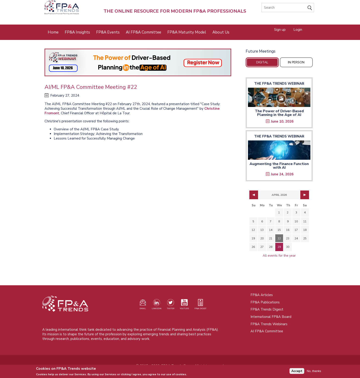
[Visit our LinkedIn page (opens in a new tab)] (156, 305)
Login (297, 29)
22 (279, 238)
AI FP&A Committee (143, 32)
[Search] (288, 7)
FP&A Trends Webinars (268, 324)
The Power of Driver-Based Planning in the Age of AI (279, 113)
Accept (296, 372)
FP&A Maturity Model (186, 32)
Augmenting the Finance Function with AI (279, 165)
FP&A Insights (77, 32)
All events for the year (279, 255)
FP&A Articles (261, 295)
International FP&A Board (270, 316)
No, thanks (314, 371)
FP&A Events (108, 32)
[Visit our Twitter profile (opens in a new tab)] (170, 305)
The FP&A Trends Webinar (279, 83)
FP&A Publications (265, 302)
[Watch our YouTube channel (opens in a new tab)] (184, 305)
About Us (220, 32)
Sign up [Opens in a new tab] (280, 29)
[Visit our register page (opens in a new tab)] (142, 305)
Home (53, 32)
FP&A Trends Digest (266, 309)
